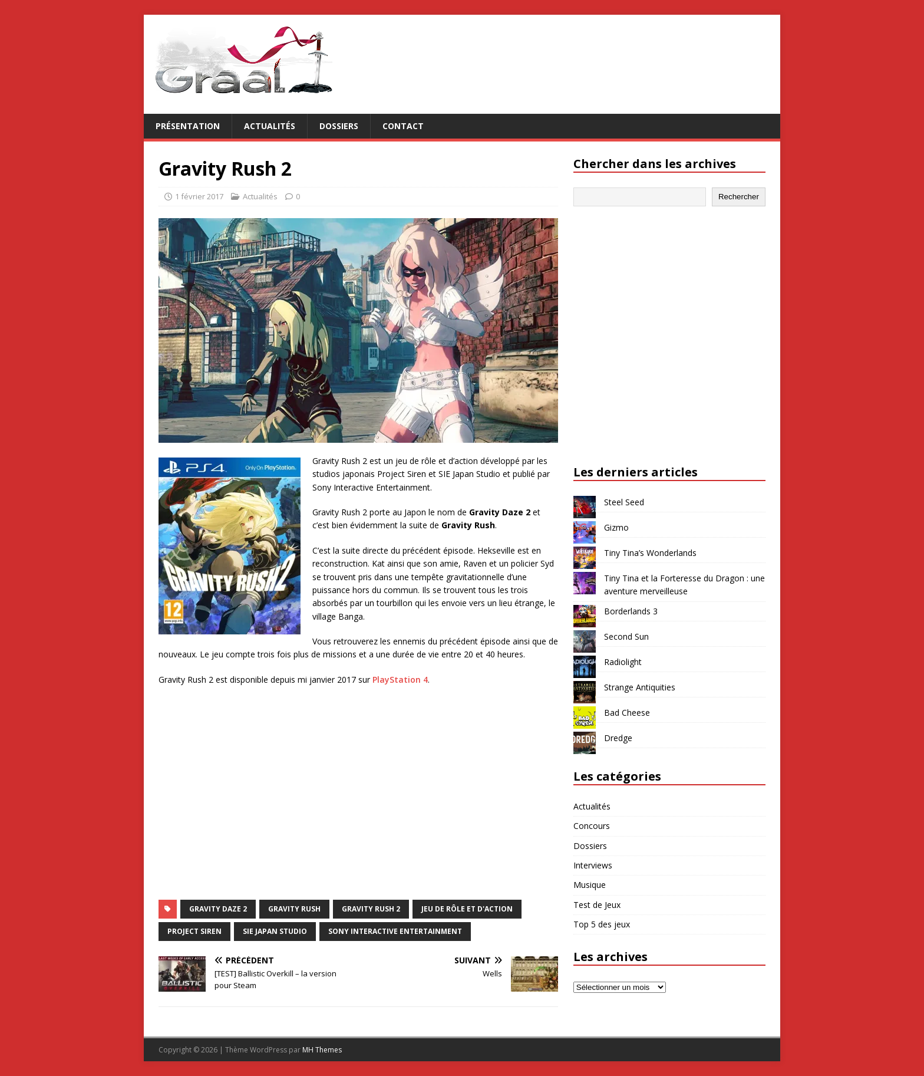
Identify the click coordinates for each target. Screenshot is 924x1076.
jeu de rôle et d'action (467, 909)
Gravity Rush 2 (371, 909)
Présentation (188, 125)
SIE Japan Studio (275, 931)
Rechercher (738, 196)
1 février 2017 (199, 196)
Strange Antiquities (639, 687)
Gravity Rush (294, 909)
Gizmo (616, 527)
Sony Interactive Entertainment (395, 931)
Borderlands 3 (631, 611)
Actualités (269, 125)
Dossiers (338, 125)
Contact (403, 125)
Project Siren (194, 931)
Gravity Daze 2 (218, 909)
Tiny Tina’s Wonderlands (650, 552)
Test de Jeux (597, 904)
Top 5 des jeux (601, 924)
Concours (591, 825)
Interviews (592, 865)
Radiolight (623, 661)
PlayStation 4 (400, 679)
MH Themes (322, 1050)
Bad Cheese (627, 712)
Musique (589, 884)
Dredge (618, 737)
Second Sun (626, 636)
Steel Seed (624, 502)
